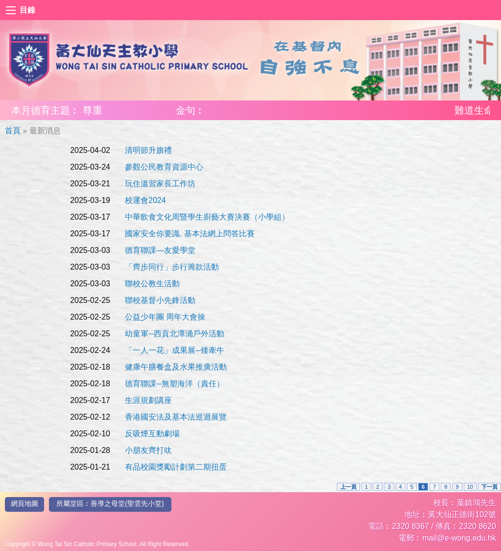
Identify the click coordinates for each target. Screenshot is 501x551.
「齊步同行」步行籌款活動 (172, 267)
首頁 (13, 130)
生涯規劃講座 (148, 400)
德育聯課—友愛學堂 (160, 250)
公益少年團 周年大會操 (165, 317)
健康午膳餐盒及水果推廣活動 (176, 367)
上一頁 (348, 487)
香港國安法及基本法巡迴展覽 (176, 417)
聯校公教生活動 (152, 283)
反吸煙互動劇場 (152, 433)
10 (470, 487)
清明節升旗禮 (148, 150)
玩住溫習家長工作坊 (160, 183)
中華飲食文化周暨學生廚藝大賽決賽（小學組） (207, 217)
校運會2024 (145, 200)
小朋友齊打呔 (148, 450)
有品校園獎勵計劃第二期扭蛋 (176, 467)
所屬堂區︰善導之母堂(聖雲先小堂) (110, 503)
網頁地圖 (24, 503)
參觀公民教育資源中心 (164, 167)
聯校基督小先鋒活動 (160, 300)
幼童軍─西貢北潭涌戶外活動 (174, 333)
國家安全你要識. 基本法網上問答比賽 (190, 233)
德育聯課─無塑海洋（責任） (174, 383)
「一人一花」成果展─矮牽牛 (174, 350)
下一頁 (489, 487)
